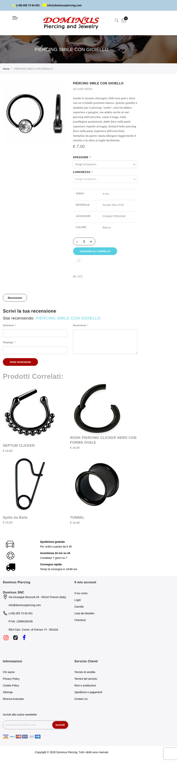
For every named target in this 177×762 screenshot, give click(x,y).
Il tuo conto (81, 593)
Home (6, 68)
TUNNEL (77, 518)
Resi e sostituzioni (85, 686)
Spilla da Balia (15, 518)
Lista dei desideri (84, 613)
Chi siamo (9, 672)
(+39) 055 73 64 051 (26, 5)
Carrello (79, 607)
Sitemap (8, 692)
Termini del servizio (85, 679)
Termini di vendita (84, 672)
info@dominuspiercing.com (63, 5)
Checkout (80, 620)
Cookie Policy (11, 686)
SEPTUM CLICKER (19, 446)
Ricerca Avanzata (13, 699)
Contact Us (81, 699)
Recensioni (15, 298)
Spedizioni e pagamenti (88, 692)
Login (77, 600)
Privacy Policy (11, 679)
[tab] (15, 298)
